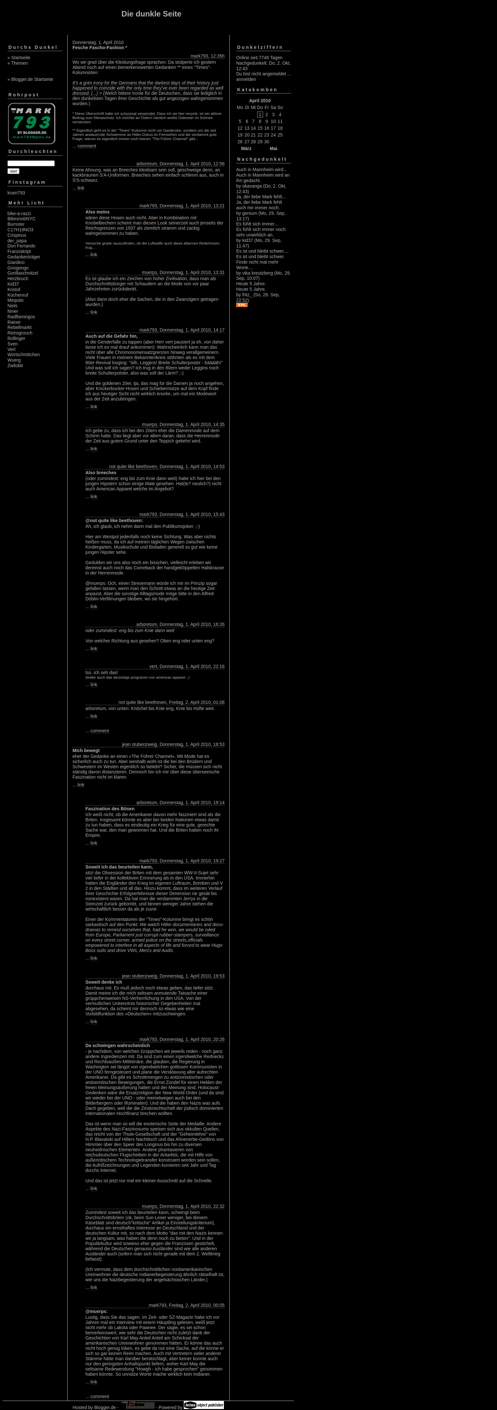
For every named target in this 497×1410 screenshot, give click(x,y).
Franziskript (19, 251)
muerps (149, 272)
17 (273, 128)
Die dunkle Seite (151, 13)
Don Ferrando (21, 245)
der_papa (17, 240)
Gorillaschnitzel (22, 273)
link (81, 188)
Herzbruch (17, 278)
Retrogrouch (19, 332)
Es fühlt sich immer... (257, 223)
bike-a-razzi (19, 213)
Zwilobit (15, 365)
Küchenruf (17, 295)
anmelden (246, 79)
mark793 (199, 56)
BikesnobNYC (21, 218)
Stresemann (143, 583)
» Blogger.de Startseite (30, 79)
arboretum (147, 163)
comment (87, 145)
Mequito (15, 300)
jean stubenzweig (139, 744)
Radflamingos (21, 316)
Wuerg (14, 360)
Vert (11, 349)
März (246, 148)
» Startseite (18, 57)
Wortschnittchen (23, 354)
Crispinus (16, 235)
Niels (12, 305)
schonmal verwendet (137, 113)
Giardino (16, 262)
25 (280, 134)
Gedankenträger (23, 256)
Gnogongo (17, 267)
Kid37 (13, 284)
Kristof (13, 289)
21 (253, 134)
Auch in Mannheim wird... (261, 169)
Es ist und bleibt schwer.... (262, 251)
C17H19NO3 (20, 229)
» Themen (17, 63)
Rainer (14, 322)
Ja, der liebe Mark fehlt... (261, 196)
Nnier (12, 311)
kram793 (16, 192)
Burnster (16, 224)
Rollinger (16, 338)
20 (246, 134)
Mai (273, 148)
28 (253, 141)
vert (153, 666)
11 (280, 121)
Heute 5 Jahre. (251, 283)
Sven (12, 343)
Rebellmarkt (19, 327)
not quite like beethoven (133, 466)
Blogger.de (105, 1407)
